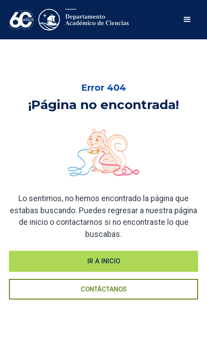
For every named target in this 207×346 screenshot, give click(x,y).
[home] (69, 19)
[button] (187, 19)
